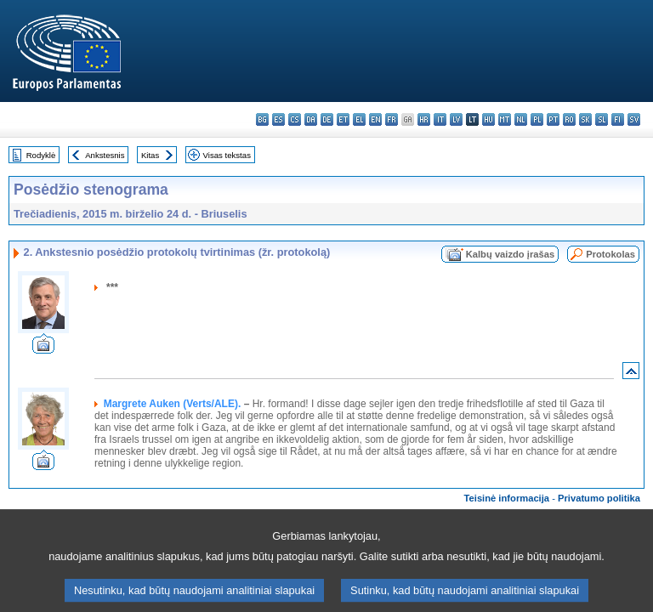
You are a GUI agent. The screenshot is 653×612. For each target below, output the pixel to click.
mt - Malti (504, 119)
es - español (278, 119)
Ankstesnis (104, 155)
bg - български (262, 119)
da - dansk (310, 119)
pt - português (553, 119)
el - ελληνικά (359, 119)
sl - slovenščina (601, 119)
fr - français (391, 119)
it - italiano (440, 119)
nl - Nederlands (520, 119)
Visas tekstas (227, 155)
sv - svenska (633, 119)
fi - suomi (617, 119)
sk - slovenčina (585, 119)
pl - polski (537, 119)
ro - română (569, 119)
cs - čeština (294, 119)
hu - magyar (488, 119)
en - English (375, 119)
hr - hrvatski (423, 119)
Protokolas (610, 254)
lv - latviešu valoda (456, 119)
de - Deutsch (327, 119)
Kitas (150, 155)
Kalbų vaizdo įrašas (510, 254)
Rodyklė (41, 155)
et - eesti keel (343, 119)
